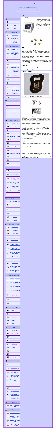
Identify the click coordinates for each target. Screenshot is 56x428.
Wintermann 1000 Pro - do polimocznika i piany (15, 425)
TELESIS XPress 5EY (15, 227)
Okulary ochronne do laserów (14, 64)
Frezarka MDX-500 (15, 336)
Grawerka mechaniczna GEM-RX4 (15, 164)
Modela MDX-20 (15, 350)
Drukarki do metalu (14, 307)
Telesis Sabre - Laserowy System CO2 (15, 267)
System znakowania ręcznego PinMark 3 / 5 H (14, 295)
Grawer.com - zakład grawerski (15, 398)
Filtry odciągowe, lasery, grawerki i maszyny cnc (27, 7)
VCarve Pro (15, 106)
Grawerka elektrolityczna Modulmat (15, 187)
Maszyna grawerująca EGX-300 (15, 142)
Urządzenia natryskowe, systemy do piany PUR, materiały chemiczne (28, 11)
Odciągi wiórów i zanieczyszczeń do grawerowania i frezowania (15, 79)
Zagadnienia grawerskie (14, 46)
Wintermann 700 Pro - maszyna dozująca (15, 421)
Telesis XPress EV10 (15, 233)
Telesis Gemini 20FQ (15, 263)
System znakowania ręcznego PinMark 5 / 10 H (14, 299)
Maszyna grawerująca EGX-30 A (15, 139)
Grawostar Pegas (15, 129)
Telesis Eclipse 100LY (15, 256)
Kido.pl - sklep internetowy (15, 391)
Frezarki (14, 327)
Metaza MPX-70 (14, 317)
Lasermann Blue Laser (14, 38)
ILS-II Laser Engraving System (15, 201)
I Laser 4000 (15, 220)
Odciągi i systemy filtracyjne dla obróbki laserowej (15, 75)
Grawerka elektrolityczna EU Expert (14, 183)
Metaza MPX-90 (14, 323)
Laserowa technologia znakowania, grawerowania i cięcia (15, 53)
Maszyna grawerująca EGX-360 (15, 153)
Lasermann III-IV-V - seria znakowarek (15, 42)
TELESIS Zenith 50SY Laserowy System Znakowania (15, 253)
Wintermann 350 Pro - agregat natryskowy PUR (15, 417)
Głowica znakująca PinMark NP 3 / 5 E (15, 278)
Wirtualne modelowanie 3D (15, 67)
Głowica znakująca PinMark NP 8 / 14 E (15, 291)
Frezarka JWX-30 (15, 333)
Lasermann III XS (15, 35)
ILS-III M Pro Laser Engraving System (15, 209)
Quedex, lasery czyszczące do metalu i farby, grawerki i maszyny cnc (28, 9)
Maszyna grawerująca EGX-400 (15, 156)
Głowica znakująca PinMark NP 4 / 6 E (15, 283)
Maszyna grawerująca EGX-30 (15, 136)
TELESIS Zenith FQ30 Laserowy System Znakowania (15, 249)
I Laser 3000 (15, 217)
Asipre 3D (14, 103)
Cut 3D (15, 113)
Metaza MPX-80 (14, 320)
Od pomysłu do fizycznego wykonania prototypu (15, 71)
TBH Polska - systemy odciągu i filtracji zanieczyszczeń (15, 376)
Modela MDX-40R (15, 357)
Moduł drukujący (15, 96)
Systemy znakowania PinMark (14, 275)
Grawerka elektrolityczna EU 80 (15, 170)
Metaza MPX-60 (14, 313)
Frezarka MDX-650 (15, 344)
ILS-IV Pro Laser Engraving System (15, 213)
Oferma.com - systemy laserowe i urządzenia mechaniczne (15, 395)
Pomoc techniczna (14, 402)
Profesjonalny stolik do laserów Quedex (15, 271)
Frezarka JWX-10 (15, 330)
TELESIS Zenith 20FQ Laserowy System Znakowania (15, 245)
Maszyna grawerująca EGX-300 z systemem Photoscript (15, 146)
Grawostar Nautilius (15, 126)
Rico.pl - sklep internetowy (15, 387)
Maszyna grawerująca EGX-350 (15, 150)
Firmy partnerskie (14, 361)
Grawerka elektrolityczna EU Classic (14, 179)
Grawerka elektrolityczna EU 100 (14, 174)
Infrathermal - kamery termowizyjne (14, 364)
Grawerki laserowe (14, 198)
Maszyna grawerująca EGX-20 (15, 133)
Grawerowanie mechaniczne (15, 49)
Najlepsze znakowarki (14, 32)
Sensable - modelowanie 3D (15, 372)
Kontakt (15, 28)
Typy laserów (15, 60)
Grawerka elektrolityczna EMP (15, 190)
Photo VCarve (15, 116)
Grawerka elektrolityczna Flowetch (15, 194)
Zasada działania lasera (14, 57)
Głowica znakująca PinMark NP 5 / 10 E (15, 287)
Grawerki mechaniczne (14, 120)
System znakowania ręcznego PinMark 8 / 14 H (14, 303)
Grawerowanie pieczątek (15, 90)
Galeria (15, 25)
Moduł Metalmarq (15, 93)
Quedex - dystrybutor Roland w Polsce (15, 380)
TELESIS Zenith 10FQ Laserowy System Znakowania (15, 240)
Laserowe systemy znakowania (14, 224)
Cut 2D (15, 110)
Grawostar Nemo (15, 123)
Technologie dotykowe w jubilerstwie (15, 87)
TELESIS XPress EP (15, 230)
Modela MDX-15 (15, 347)
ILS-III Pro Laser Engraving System (15, 205)
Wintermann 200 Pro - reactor (15, 413)
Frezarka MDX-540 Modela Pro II (15, 340)
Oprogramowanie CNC (14, 100)
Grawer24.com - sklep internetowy (15, 384)
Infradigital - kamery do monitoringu (15, 368)
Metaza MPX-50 (14, 310)
